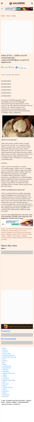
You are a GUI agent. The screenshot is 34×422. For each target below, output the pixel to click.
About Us (5, 350)
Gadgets (4, 375)
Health (4, 364)
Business (4, 361)
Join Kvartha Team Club (9, 357)
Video (4, 382)
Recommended (8, 339)
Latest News (5, 395)
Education (5, 370)
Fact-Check (5, 384)
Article (4, 389)
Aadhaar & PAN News (8, 373)
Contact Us (5, 352)
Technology (5, 371)
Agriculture (5, 391)
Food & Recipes (6, 366)
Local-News (5, 378)
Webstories (5, 396)
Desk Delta (5, 74)
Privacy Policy (6, 353)
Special (4, 393)
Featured (5, 331)
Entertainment (6, 368)
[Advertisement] (16, 36)
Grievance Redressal (8, 355)
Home (3, 16)
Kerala (14, 16)
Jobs (3, 362)
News (8, 16)
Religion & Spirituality (8, 380)
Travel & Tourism (7, 387)
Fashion (4, 386)
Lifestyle (4, 377)
